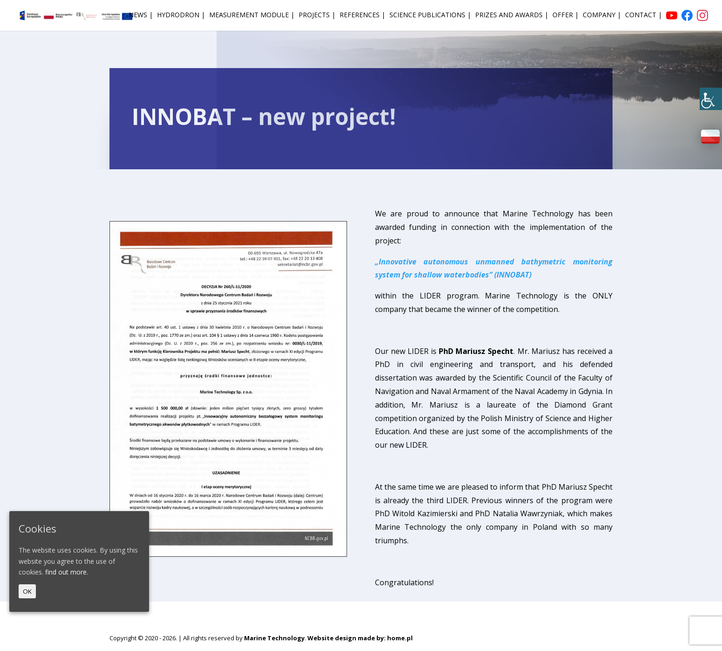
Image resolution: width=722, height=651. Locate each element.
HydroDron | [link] (181, 15)
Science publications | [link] (430, 15)
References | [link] (362, 15)
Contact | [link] (643, 15)
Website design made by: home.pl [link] (360, 638)
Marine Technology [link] (274, 638)
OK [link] (27, 591)
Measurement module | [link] (251, 15)
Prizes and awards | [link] (511, 15)
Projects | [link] (317, 15)
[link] (711, 99)
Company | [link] (602, 15)
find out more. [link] (66, 572)
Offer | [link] (565, 15)
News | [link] (141, 15)
